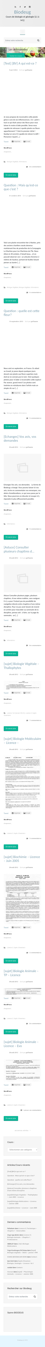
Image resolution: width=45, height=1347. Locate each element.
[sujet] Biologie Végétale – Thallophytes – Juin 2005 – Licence (22, 1196)
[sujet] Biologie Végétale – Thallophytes (21, 666)
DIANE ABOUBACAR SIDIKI (17, 1257)
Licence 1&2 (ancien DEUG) (16, 713)
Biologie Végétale (12, 162)
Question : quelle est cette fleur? (21, 313)
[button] (3, 52)
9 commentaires (35, 529)
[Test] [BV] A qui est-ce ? (20, 63)
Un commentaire (35, 167)
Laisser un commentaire (32, 1110)
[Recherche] (22, 40)
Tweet (6, 142)
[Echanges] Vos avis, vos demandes (20, 439)
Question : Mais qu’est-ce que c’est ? (21, 187)
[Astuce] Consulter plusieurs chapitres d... (19, 549)
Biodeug (22, 12)
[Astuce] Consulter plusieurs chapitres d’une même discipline (22, 1189)
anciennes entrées (21, 1131)
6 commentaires (35, 292)
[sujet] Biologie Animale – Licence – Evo (21, 1044)
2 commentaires (35, 838)
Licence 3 (29, 713)
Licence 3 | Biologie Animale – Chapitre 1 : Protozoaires (19, 1237)
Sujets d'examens (19, 833)
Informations (23, 162)
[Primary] (22, 32)
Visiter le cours (16, 56)
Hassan (10, 1272)
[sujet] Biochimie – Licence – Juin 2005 (22, 859)
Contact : (34, 1257)
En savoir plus (11, 175)
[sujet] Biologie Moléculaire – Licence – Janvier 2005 (21, 1202)
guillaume (28, 70)
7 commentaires (35, 720)
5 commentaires (35, 418)
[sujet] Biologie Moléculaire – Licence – (22, 741)
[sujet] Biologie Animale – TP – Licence (21, 973)
